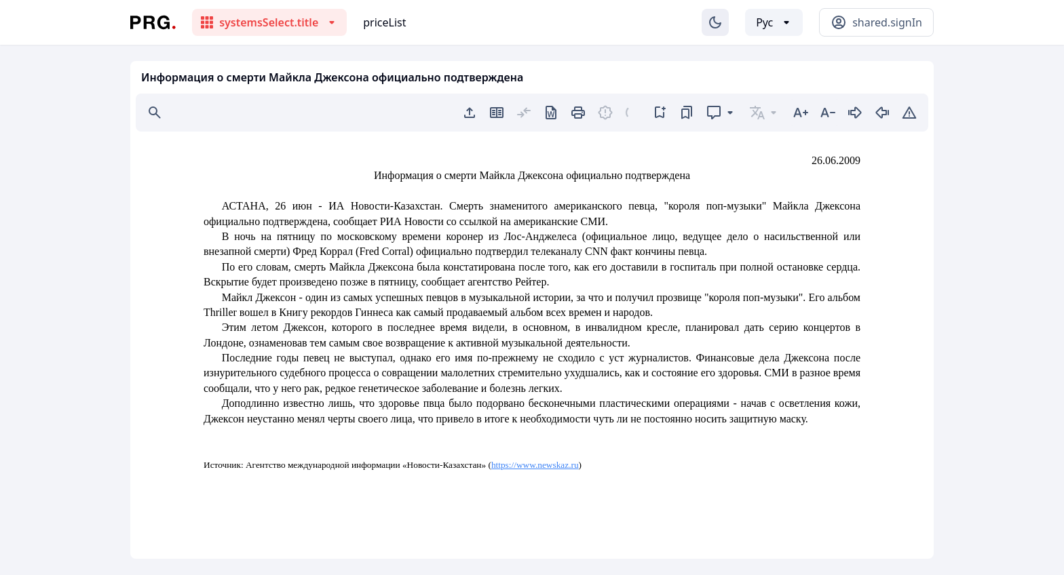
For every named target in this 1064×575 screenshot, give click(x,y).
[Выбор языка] (774, 22)
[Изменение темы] (715, 22)
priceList (384, 22)
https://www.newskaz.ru (535, 465)
